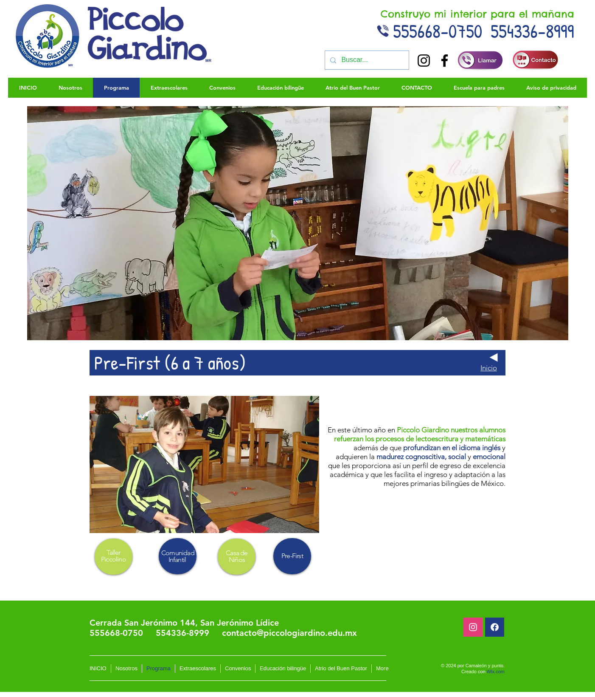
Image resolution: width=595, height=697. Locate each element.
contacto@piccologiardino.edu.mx (289, 633)
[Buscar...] (366, 60)
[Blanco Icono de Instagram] (473, 627)
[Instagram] (423, 60)
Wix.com (496, 671)
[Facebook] (444, 60)
